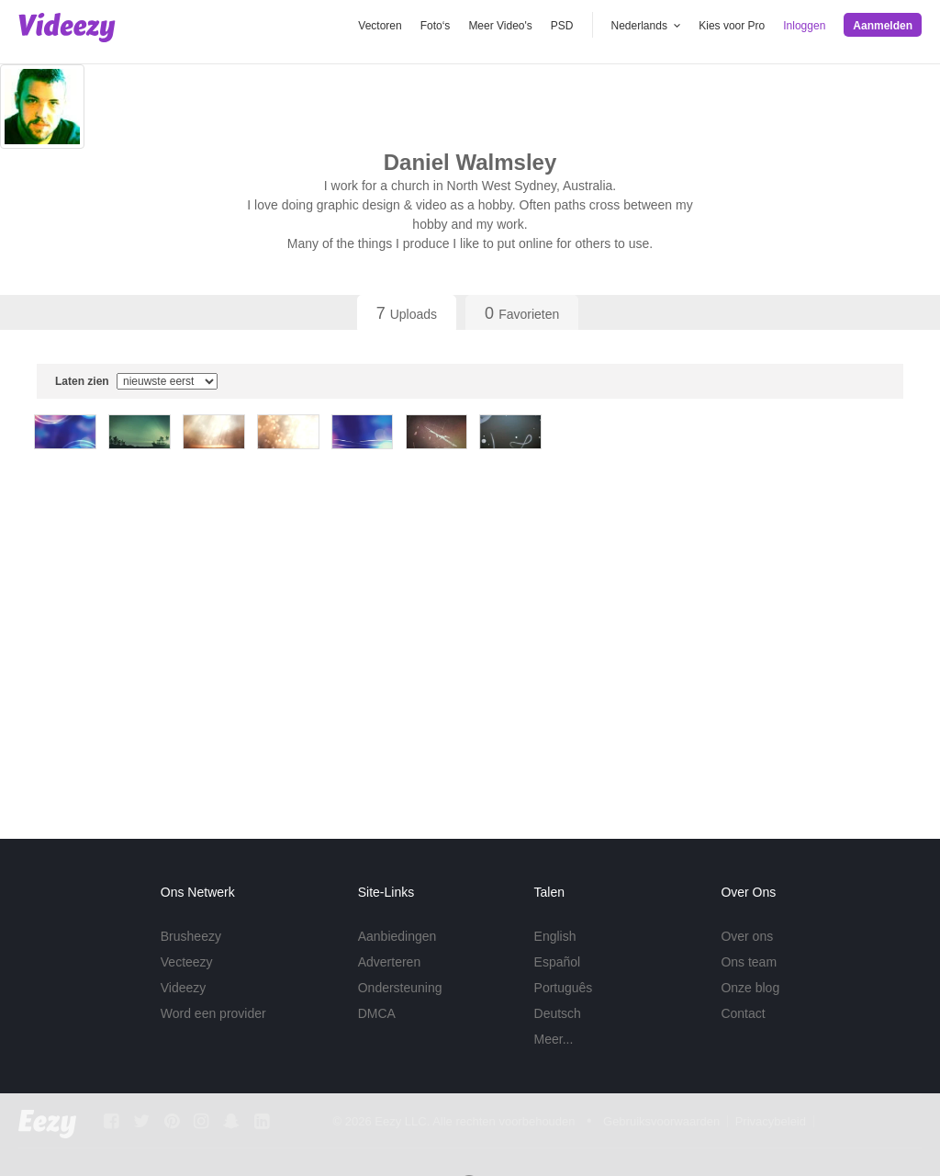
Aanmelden (882, 25)
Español (557, 962)
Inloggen (804, 25)
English (555, 936)
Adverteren (389, 962)
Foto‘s (435, 25)
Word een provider (213, 1013)
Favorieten (522, 313)
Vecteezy (187, 962)
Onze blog (750, 987)
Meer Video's (500, 25)
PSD (562, 25)
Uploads (406, 313)
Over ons (747, 936)
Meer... (554, 1039)
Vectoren (379, 25)
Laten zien (136, 381)
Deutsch (557, 1013)
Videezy (184, 987)
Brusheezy (191, 936)
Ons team (749, 962)
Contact (743, 1013)
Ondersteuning (400, 987)
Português (563, 987)
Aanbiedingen (397, 936)
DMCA (377, 1013)
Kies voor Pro (732, 25)
